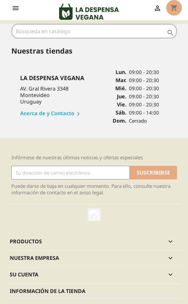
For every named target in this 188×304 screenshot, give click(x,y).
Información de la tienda (47, 291)
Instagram (94, 214)
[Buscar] (94, 31)
